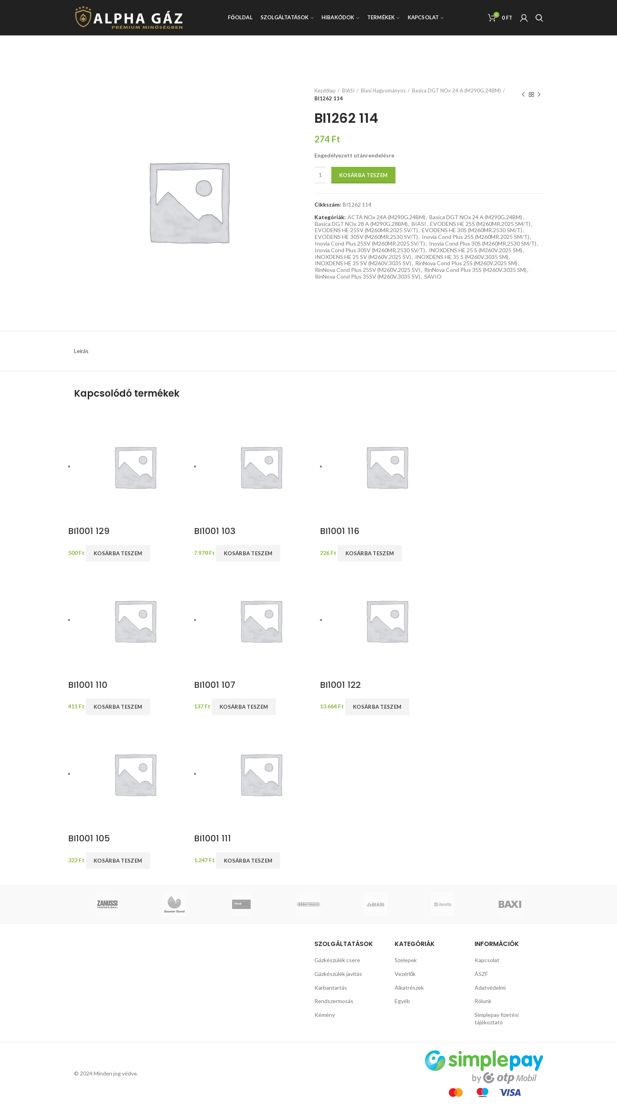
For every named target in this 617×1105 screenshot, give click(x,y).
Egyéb (402, 1001)
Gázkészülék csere (337, 960)
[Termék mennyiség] (320, 175)
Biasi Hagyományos (383, 90)
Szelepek (406, 960)
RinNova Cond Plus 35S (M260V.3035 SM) (475, 270)
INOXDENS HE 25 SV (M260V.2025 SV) (363, 257)
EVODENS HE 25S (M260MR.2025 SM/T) (480, 224)
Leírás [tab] (81, 350)
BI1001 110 (87, 685)
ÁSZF (481, 973)
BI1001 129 (88, 531)
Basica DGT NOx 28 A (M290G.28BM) (361, 224)
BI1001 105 (89, 838)
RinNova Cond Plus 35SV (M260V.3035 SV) (367, 276)
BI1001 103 (214, 531)
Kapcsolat (487, 960)
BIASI (348, 90)
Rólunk (483, 1001)
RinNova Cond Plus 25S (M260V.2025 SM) (466, 263)
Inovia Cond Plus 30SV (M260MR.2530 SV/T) (370, 250)
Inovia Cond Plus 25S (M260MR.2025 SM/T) (475, 237)
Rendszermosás (333, 1001)
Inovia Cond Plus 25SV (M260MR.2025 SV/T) (370, 243)
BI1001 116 (339, 531)
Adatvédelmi (490, 987)
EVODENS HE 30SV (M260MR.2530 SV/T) (366, 237)
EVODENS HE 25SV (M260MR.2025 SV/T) (366, 230)
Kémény (324, 1014)
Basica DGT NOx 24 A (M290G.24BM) (456, 90)
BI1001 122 (340, 685)
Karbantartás (330, 987)
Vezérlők (405, 973)
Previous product (523, 95)
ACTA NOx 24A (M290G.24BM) (386, 217)
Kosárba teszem (363, 175)
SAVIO (433, 276)
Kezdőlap (325, 90)
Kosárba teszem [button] (118, 553)
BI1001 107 (214, 685)
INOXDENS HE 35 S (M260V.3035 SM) (461, 257)
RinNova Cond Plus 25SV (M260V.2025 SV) (367, 270)
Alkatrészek (409, 987)
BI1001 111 (212, 838)
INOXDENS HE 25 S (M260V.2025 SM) (475, 250)
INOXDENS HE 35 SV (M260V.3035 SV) (363, 263)
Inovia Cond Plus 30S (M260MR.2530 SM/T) (482, 243)
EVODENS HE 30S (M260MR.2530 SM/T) (472, 230)
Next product (539, 95)
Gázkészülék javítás (338, 973)
